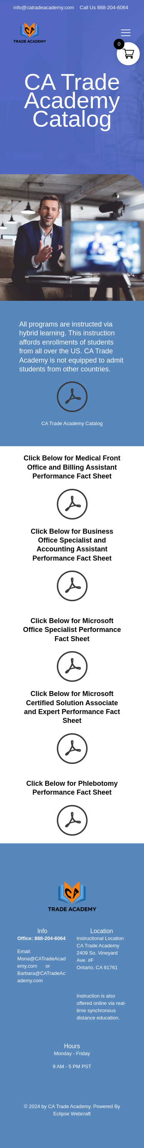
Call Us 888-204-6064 (104, 7)
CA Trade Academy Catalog (72, 423)
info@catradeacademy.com (43, 7)
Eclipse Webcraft (72, 1114)
